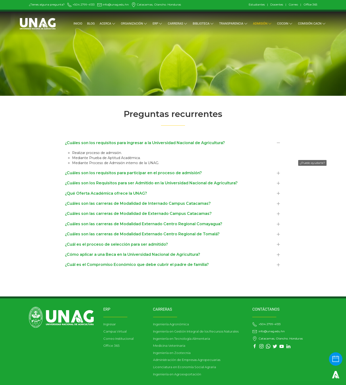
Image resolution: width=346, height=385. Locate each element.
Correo (293, 4)
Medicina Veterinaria (169, 345)
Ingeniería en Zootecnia (172, 353)
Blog (91, 23)
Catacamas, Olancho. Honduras (156, 4)
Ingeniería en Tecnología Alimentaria (181, 338)
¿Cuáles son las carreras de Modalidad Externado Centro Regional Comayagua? (143, 224)
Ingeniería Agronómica (171, 324)
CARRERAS (178, 23)
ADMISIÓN (262, 23)
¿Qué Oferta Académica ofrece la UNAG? (106, 193)
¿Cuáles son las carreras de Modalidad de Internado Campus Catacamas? (138, 203)
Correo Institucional (118, 338)
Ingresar (109, 324)
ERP (158, 23)
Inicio (78, 23)
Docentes (276, 4)
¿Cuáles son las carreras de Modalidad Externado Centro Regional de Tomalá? (142, 234)
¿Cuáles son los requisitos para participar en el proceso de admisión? (133, 173)
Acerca (108, 23)
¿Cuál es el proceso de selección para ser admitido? (116, 244)
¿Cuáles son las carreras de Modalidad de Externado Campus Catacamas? (138, 213)
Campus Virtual (115, 331)
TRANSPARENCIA (233, 23)
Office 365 (310, 4)
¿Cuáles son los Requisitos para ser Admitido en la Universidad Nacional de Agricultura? (151, 183)
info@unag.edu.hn (113, 4)
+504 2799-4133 (81, 4)
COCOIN (285, 23)
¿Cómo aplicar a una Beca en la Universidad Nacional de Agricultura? (132, 254)
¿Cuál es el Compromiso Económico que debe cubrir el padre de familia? (137, 264)
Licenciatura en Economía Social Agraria (184, 367)
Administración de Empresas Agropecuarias (186, 360)
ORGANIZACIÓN (134, 23)
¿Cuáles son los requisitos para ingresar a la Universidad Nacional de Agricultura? (145, 143)
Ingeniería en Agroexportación (177, 374)
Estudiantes (257, 4)
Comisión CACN (312, 23)
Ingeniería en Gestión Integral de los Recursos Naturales (196, 331)
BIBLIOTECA (203, 23)
